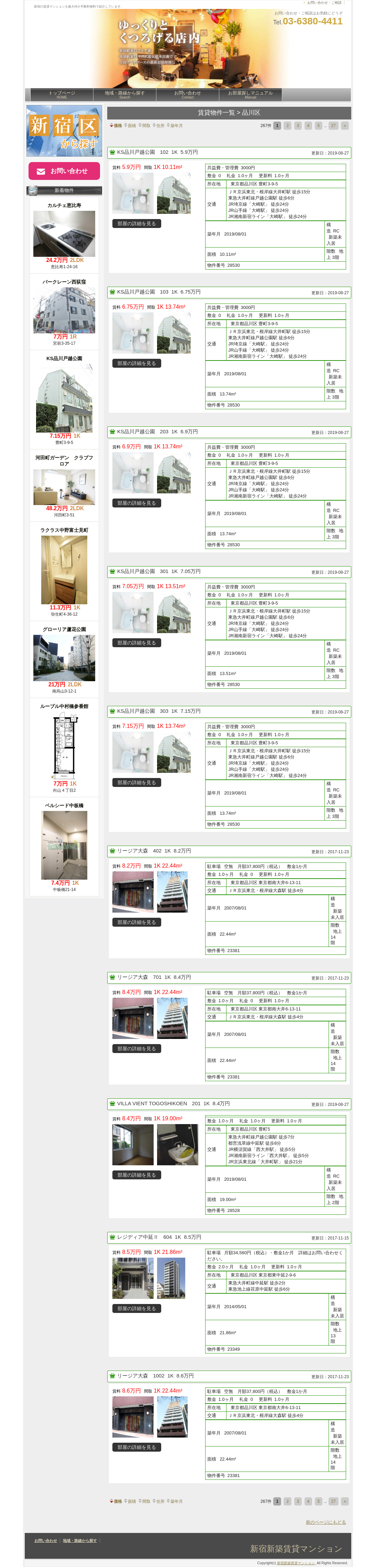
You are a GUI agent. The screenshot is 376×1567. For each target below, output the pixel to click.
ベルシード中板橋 (64, 805)
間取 (144, 125)
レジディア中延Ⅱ (138, 1237)
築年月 (174, 125)
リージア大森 (133, 851)
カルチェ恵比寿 (64, 205)
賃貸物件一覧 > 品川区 (229, 112)
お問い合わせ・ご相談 (324, 2)
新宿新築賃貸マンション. (296, 1563)
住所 (158, 125)
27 (333, 125)
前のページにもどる (326, 1522)
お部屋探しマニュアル (250, 94)
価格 (115, 125)
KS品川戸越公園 (136, 152)
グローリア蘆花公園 (64, 629)
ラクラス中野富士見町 (64, 530)
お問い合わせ (187, 94)
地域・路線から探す (125, 94)
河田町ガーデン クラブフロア (64, 461)
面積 (129, 125)
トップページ (61, 94)
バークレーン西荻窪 (64, 282)
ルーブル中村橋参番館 (64, 706)
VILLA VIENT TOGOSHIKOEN (153, 1103)
